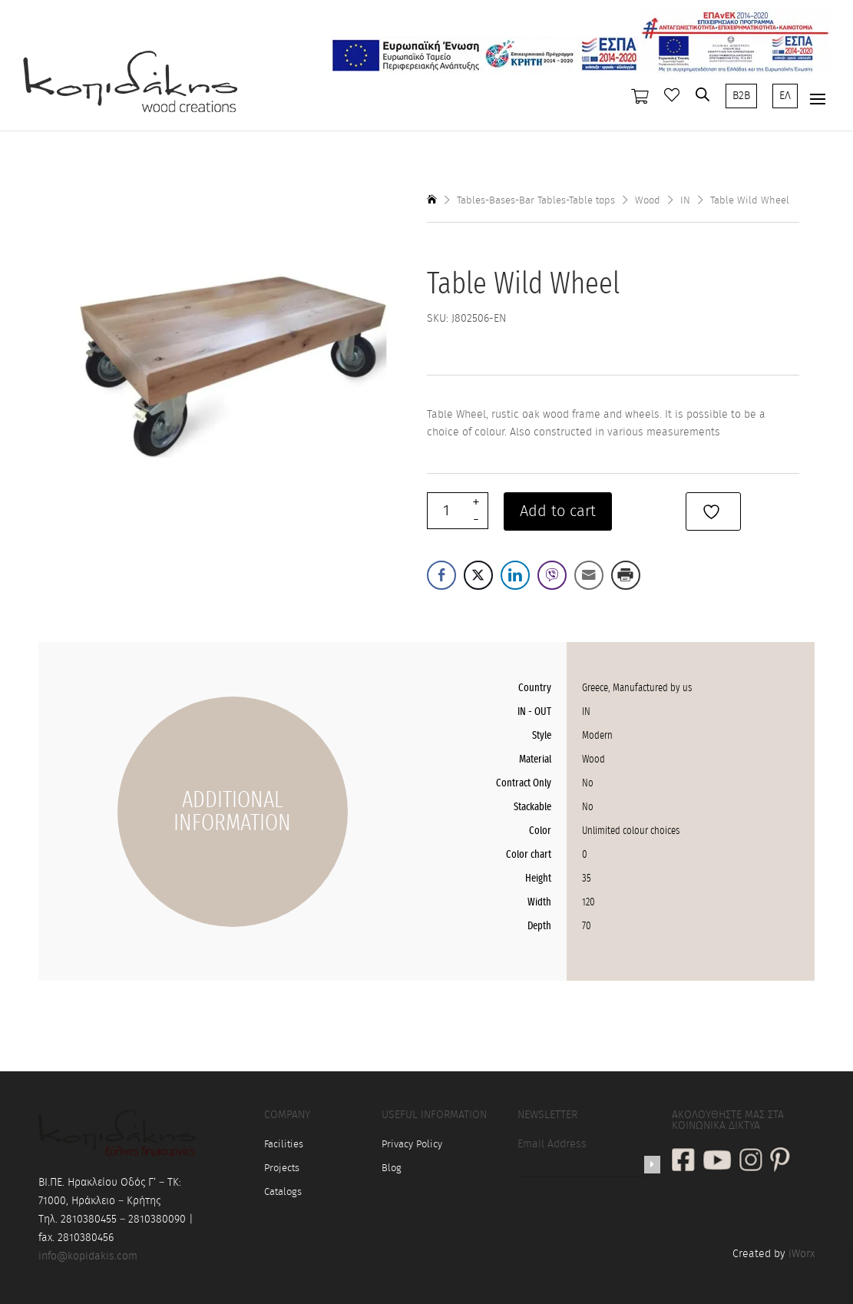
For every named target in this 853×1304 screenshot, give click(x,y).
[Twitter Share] (478, 575)
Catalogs (283, 1192)
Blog (392, 1168)
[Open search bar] (702, 94)
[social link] (683, 1162)
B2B (741, 96)
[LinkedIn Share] (515, 575)
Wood (647, 201)
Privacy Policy (412, 1145)
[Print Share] (625, 575)
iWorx (802, 1254)
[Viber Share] (552, 575)
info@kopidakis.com (87, 1256)
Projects (281, 1168)
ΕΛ (785, 96)
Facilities (283, 1145)
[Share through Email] (588, 575)
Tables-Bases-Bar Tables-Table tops (536, 201)
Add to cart (558, 511)
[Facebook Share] (441, 575)
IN (685, 201)
